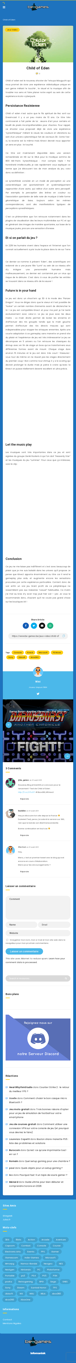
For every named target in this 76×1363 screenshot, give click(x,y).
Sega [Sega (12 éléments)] (53, 1281)
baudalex (22, 811)
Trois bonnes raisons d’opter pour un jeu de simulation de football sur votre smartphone (39, 1113)
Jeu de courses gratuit (22, 1124)
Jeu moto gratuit (19, 1109)
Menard (13, 1182)
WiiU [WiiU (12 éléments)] (31, 1293)
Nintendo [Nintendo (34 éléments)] (26, 1269)
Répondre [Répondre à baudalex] (24, 835)
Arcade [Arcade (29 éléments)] (45, 1239)
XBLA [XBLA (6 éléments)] (43, 1293)
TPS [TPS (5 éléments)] (55, 1287)
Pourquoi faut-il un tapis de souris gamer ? (43, 1175)
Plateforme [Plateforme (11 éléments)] (53, 1269)
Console (18, 652)
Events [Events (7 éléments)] (30, 1251)
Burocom (14, 1150)
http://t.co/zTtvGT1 (26, 792)
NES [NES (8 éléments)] (61, 1263)
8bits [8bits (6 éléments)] (18, 1239)
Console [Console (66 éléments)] (41, 1245)
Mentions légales (12, 1323)
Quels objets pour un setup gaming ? (42, 1168)
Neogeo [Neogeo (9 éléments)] (48, 1263)
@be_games (23, 780)
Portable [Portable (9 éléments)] (9, 1275)
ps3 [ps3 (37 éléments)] (23, 1275)
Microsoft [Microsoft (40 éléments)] (50, 1257)
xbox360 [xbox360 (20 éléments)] (9, 1299)
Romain (13, 1161)
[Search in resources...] (38, 978)
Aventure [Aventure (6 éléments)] (61, 1239)
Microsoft (43, 652)
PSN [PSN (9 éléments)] (55, 1275)
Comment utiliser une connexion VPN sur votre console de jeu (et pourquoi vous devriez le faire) (39, 1128)
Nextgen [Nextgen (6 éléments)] (9, 1269)
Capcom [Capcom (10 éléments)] (10, 1245)
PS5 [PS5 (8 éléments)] (44, 1275)
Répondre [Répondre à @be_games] (24, 799)
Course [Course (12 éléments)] (57, 1245)
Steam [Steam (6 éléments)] (21, 1287)
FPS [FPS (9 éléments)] (43, 1251)
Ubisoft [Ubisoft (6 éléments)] (9, 1293)
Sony (10, 657)
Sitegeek (7, 1215)
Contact (7, 1319)
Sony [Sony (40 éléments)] (7, 1287)
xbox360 (35, 657)
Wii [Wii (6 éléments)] (21, 1293)
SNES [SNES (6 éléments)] (65, 1281)
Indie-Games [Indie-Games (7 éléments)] (32, 1257)
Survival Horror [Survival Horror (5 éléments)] (38, 1287)
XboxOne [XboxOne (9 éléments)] (25, 1299)
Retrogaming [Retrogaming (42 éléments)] (26, 1281)
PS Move (57, 652)
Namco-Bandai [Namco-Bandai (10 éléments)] (29, 1263)
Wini (38, 681)
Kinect (30, 652)
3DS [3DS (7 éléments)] (7, 1239)
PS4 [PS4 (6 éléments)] (34, 1275)
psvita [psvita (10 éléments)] (8, 1281)
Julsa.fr (6, 1219)
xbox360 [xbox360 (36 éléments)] (56, 1293)
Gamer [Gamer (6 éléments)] (55, 1251)
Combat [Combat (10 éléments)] (26, 1245)
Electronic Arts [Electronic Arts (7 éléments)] (13, 1251)
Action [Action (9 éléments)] (31, 1239)
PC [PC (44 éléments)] (39, 1269)
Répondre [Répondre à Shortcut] (24, 871)
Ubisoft (22, 657)
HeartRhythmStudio (21, 1087)
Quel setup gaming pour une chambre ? (47, 1161)
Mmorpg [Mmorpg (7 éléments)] (9, 1263)
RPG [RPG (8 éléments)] (41, 1281)
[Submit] (66, 978)
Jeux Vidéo (12, 29)
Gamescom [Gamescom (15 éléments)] (11, 1257)
